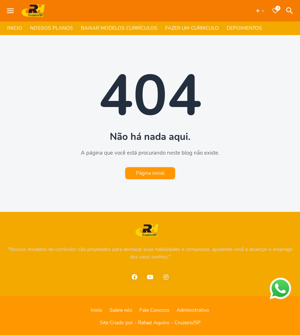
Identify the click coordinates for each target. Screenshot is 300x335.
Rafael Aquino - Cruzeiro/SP (169, 322)
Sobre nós (120, 310)
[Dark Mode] (260, 10)
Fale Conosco (154, 310)
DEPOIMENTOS (244, 28)
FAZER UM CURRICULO (192, 28)
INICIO (14, 28)
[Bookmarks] (275, 11)
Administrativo (193, 310)
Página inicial (150, 173)
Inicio (96, 310)
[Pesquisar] (290, 11)
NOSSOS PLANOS (51, 28)
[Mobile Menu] (10, 11)
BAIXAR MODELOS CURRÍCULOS (119, 28)
